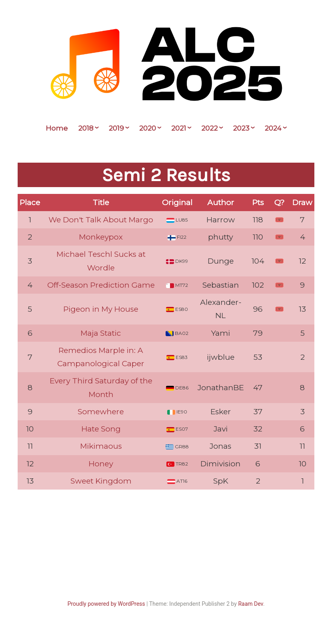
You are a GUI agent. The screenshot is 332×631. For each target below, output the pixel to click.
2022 (209, 128)
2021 (178, 128)
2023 (241, 128)
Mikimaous (101, 446)
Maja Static (101, 333)
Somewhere (101, 411)
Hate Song (101, 428)
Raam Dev (250, 604)
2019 (116, 128)
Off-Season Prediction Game (101, 285)
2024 (273, 128)
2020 (147, 128)
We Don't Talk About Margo (101, 219)
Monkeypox (101, 237)
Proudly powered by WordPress (106, 604)
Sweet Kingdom (101, 481)
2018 (85, 128)
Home (57, 128)
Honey (101, 463)
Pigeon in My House (100, 309)
